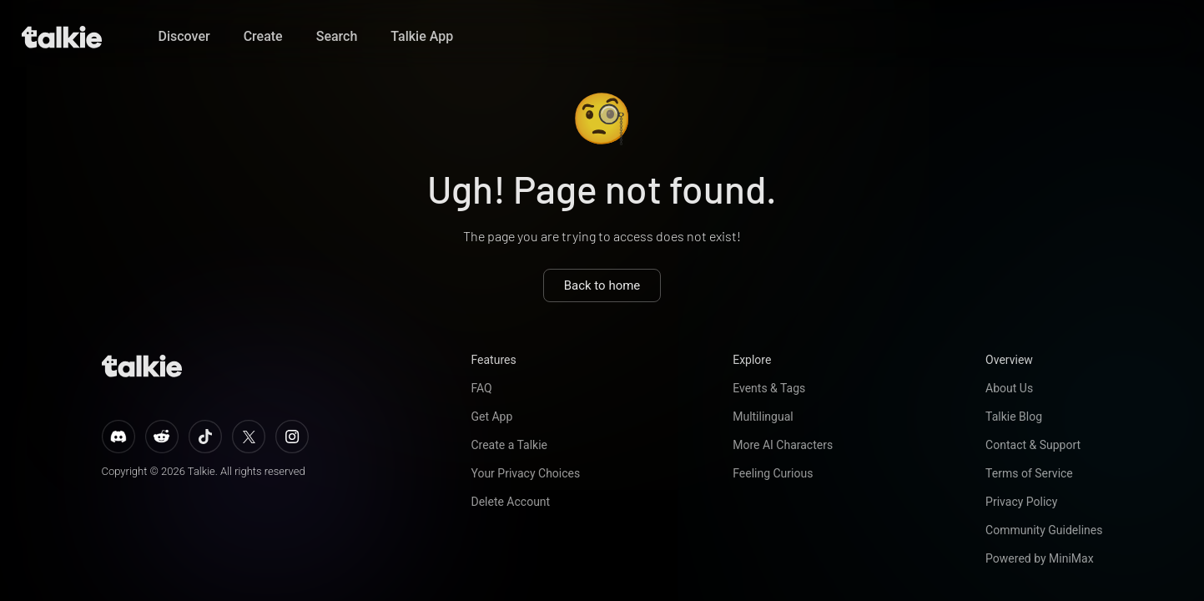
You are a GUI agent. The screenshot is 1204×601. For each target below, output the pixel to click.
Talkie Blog (1013, 416)
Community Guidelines (1043, 530)
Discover (184, 36)
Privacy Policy (1021, 501)
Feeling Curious (773, 473)
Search (337, 36)
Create (263, 36)
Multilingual (763, 416)
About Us (1009, 388)
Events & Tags (769, 388)
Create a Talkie (509, 445)
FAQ (481, 388)
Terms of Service (1029, 473)
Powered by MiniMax (1039, 558)
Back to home (602, 285)
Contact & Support (1033, 445)
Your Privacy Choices (525, 473)
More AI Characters (783, 445)
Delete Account (510, 501)
